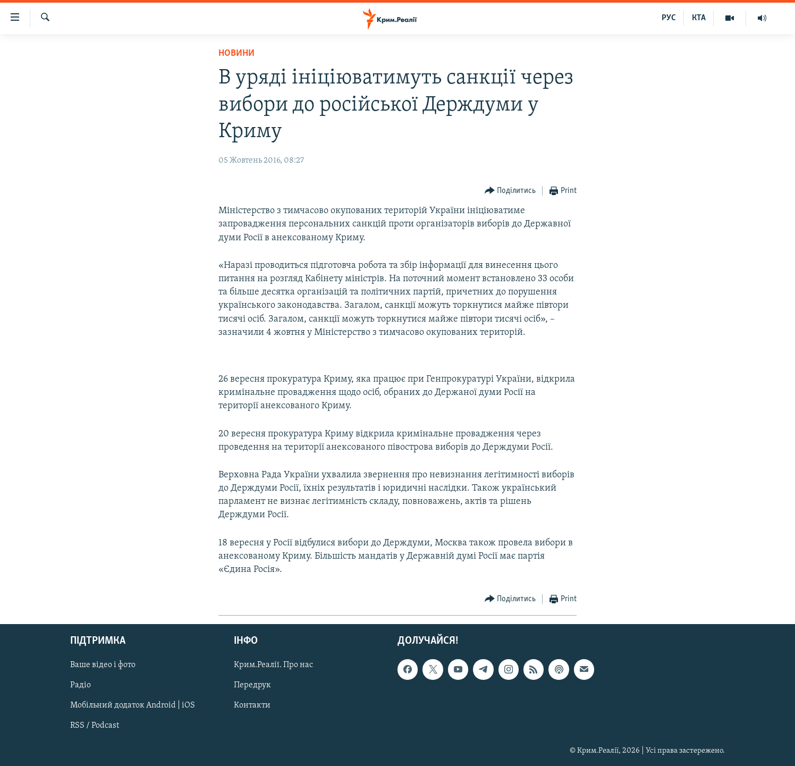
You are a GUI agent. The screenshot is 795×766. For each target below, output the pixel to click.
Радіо (80, 685)
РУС (669, 18)
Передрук (252, 685)
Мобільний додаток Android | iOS (132, 706)
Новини (236, 53)
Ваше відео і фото (103, 665)
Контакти (252, 706)
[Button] (510, 191)
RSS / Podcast (94, 726)
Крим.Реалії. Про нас (273, 665)
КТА (699, 18)
